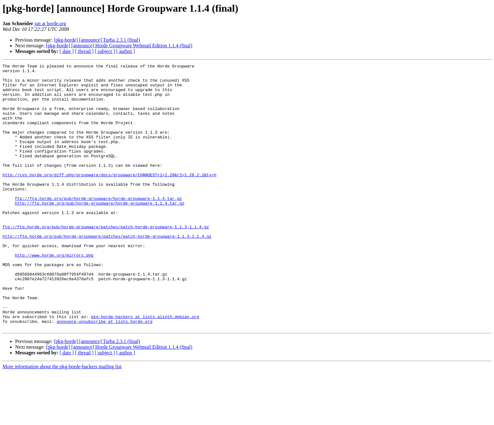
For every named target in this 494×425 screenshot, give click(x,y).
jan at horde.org (50, 23)
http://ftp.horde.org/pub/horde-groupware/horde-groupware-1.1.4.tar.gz (99, 231)
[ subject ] (105, 51)
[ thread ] (84, 51)
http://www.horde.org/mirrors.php (54, 294)
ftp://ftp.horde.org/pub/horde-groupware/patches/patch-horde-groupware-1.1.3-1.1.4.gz (106, 260)
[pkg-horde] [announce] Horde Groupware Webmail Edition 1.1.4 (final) (119, 45)
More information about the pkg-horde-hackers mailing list (62, 419)
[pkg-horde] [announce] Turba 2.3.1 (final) (97, 40)
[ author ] (125, 51)
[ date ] (67, 51)
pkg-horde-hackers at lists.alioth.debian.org (145, 367)
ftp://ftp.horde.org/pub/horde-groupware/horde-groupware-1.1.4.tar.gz (98, 226)
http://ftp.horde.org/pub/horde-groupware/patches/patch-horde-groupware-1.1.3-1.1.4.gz (107, 271)
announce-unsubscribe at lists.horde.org (104, 373)
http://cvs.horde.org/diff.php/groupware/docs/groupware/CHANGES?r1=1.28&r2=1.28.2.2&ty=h (109, 197)
